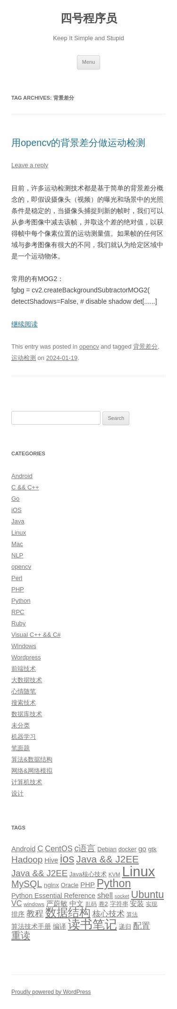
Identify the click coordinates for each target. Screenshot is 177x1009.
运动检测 (23, 357)
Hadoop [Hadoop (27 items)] (26, 859)
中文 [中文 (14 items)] (76, 903)
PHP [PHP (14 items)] (87, 885)
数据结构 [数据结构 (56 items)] (68, 912)
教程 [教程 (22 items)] (34, 913)
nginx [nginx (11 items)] (51, 885)
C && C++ (25, 487)
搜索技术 (23, 702)
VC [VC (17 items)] (16, 903)
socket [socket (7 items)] (122, 896)
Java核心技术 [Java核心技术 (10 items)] (88, 874)
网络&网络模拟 (31, 770)
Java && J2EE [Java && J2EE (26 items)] (39, 873)
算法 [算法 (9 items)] (132, 914)
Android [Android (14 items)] (23, 849)
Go (15, 498)
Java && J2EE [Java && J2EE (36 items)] (107, 859)
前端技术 (23, 668)
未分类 (20, 725)
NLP (17, 555)
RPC (17, 612)
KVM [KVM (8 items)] (114, 874)
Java (17, 521)
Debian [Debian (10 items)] (106, 849)
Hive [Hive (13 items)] (51, 860)
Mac (17, 543)
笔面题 (20, 748)
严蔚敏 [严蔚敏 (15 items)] (56, 903)
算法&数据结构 (31, 759)
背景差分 (145, 346)
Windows (23, 646)
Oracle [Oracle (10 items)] (70, 885)
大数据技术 (26, 680)
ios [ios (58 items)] (67, 858)
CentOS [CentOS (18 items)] (58, 848)
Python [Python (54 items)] (114, 883)
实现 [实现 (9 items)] (151, 904)
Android (22, 475)
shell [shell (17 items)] (105, 895)
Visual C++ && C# (36, 634)
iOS (16, 509)
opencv (89, 346)
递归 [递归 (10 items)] (125, 926)
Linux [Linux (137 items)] (138, 871)
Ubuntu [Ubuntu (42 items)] (147, 894)
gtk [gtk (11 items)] (152, 849)
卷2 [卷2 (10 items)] (103, 903)
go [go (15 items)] (142, 849)
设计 (17, 793)
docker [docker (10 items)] (127, 849)
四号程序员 (88, 18)
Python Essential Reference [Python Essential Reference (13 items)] (53, 895)
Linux (18, 532)
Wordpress (26, 657)
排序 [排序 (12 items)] (18, 914)
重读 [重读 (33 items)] (20, 935)
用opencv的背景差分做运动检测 (78, 142)
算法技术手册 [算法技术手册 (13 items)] (31, 926)
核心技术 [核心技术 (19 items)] (109, 913)
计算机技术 (26, 782)
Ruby (18, 623)
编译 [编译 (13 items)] (59, 926)
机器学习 (23, 736)
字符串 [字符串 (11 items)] (119, 903)
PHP (17, 589)
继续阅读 (24, 324)
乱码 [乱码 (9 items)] (91, 904)
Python (20, 600)
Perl (16, 577)
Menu (88, 62)
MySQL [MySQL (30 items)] (26, 884)
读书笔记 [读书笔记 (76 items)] (92, 924)
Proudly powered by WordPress (51, 992)
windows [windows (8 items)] (34, 904)
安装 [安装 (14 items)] (137, 903)
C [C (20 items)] (40, 848)
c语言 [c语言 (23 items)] (84, 848)
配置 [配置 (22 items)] (141, 926)
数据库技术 (26, 714)
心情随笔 (23, 691)
